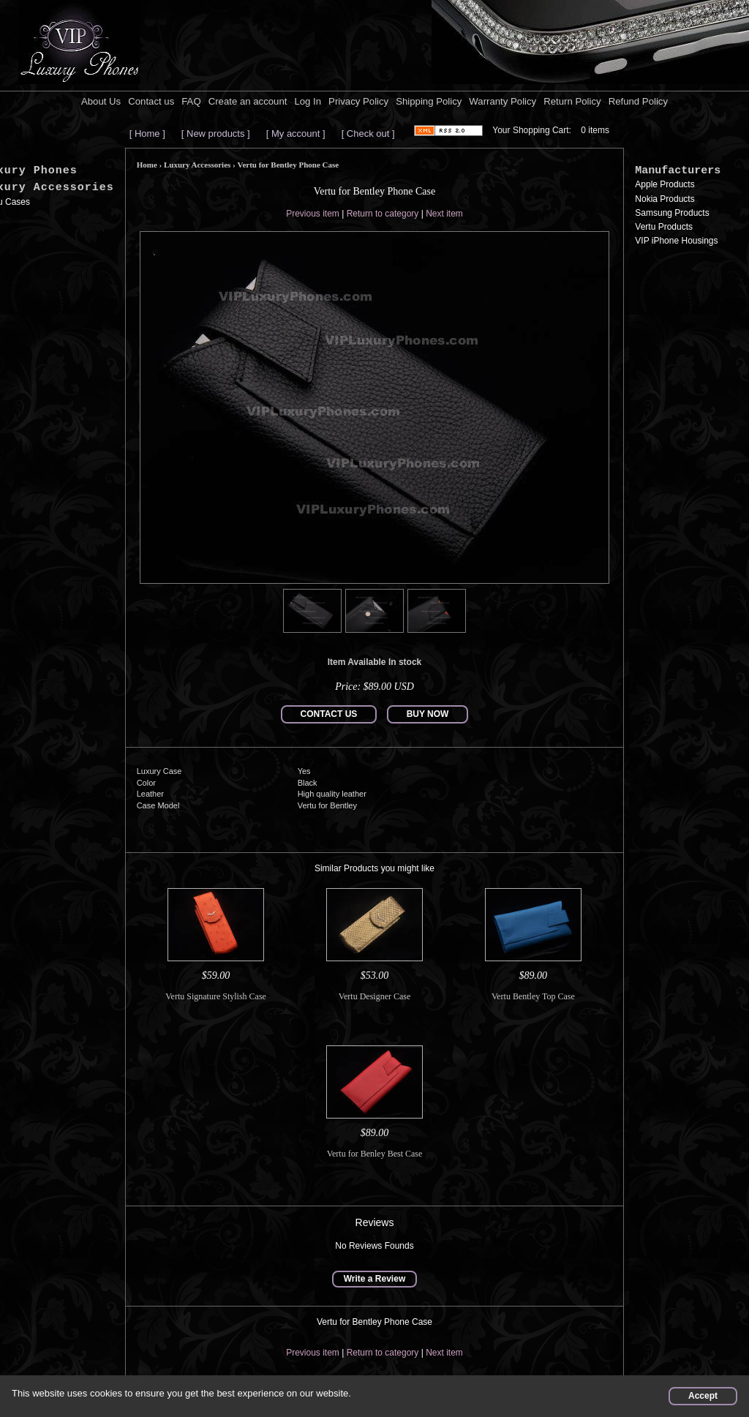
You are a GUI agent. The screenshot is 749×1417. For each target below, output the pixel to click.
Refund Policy (638, 101)
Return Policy (572, 101)
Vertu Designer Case (375, 996)
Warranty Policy (502, 101)
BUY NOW (428, 714)
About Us (101, 101)
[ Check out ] (368, 133)
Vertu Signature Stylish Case (215, 996)
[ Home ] (147, 133)
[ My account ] (295, 133)
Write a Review (374, 1279)
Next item (444, 213)
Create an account (247, 101)
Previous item (312, 213)
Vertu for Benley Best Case (375, 1154)
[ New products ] (215, 133)
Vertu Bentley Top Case (533, 996)
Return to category (383, 213)
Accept (703, 1396)
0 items (595, 130)
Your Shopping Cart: (531, 130)
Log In (307, 101)
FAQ (190, 101)
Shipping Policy (429, 101)
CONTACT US (329, 714)
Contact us (151, 101)
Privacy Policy (358, 101)
